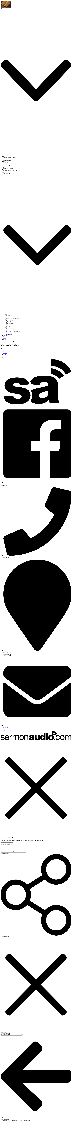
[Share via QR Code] (5, 1034)
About (4, 338)
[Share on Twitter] (2, 1034)
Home (4, 351)
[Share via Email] (4, 1034)
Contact (5, 339)
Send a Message (7, 727)
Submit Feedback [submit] (5, 854)
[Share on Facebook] (1, 1034)
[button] (36, 788)
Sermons (5, 335)
